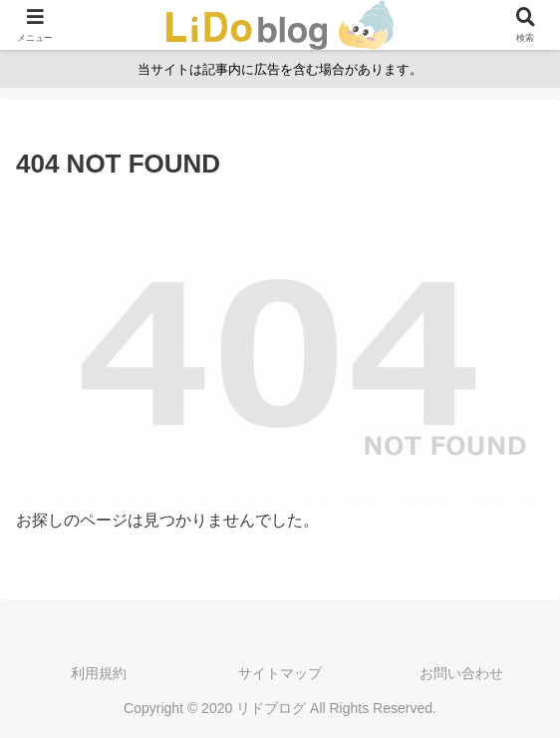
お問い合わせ (461, 673)
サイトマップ (280, 673)
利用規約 (99, 673)
